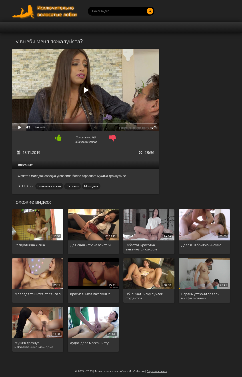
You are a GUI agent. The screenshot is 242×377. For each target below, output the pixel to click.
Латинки (72, 186)
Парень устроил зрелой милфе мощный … (200, 296)
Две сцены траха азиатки (90, 245)
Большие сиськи (49, 186)
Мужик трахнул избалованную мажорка (33, 345)
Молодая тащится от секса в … (37, 296)
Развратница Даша (29, 245)
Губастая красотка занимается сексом (141, 247)
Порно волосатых (45, 11)
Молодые (91, 186)
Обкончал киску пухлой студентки (144, 296)
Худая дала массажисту (89, 343)
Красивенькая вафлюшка (90, 294)
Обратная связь (157, 371)
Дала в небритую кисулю (201, 245)
